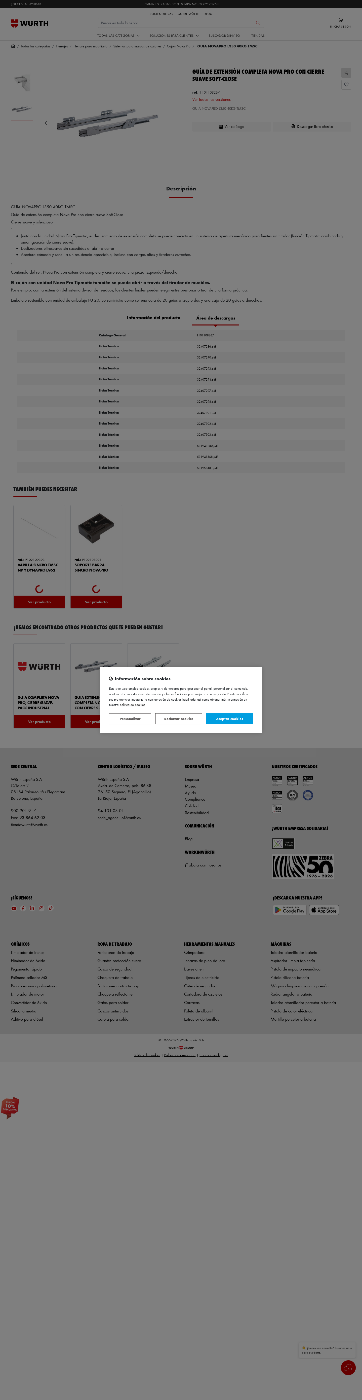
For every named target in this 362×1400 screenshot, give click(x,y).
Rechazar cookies (178, 719)
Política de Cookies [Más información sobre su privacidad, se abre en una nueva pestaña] (132, 704)
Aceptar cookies (229, 719)
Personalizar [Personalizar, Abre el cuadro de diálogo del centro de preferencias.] (130, 719)
